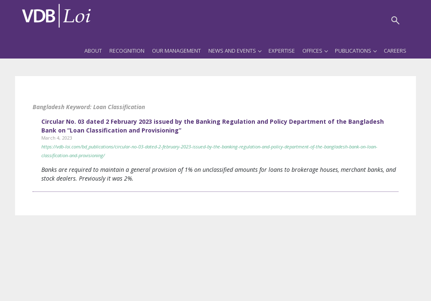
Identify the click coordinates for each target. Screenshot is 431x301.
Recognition (127, 50)
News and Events (234, 50)
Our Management (176, 50)
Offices (314, 50)
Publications (355, 50)
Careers (395, 50)
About (93, 50)
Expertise (282, 50)
